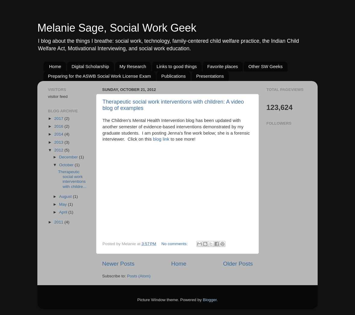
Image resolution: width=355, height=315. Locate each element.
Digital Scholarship (90, 66)
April (63, 212)
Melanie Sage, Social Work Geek (116, 28)
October (67, 165)
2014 (59, 134)
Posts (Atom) (139, 276)
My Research (133, 66)
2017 (59, 118)
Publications (173, 76)
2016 (59, 126)
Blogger (210, 300)
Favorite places (222, 66)
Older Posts (238, 263)
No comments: (175, 244)
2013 (59, 142)
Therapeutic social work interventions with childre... (72, 179)
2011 (59, 222)
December (69, 157)
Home (55, 66)
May (63, 204)
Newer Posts (118, 263)
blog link (162, 139)
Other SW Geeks (265, 66)
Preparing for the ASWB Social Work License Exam (99, 76)
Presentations (210, 76)
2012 (59, 150)
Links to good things (177, 66)
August (66, 196)
